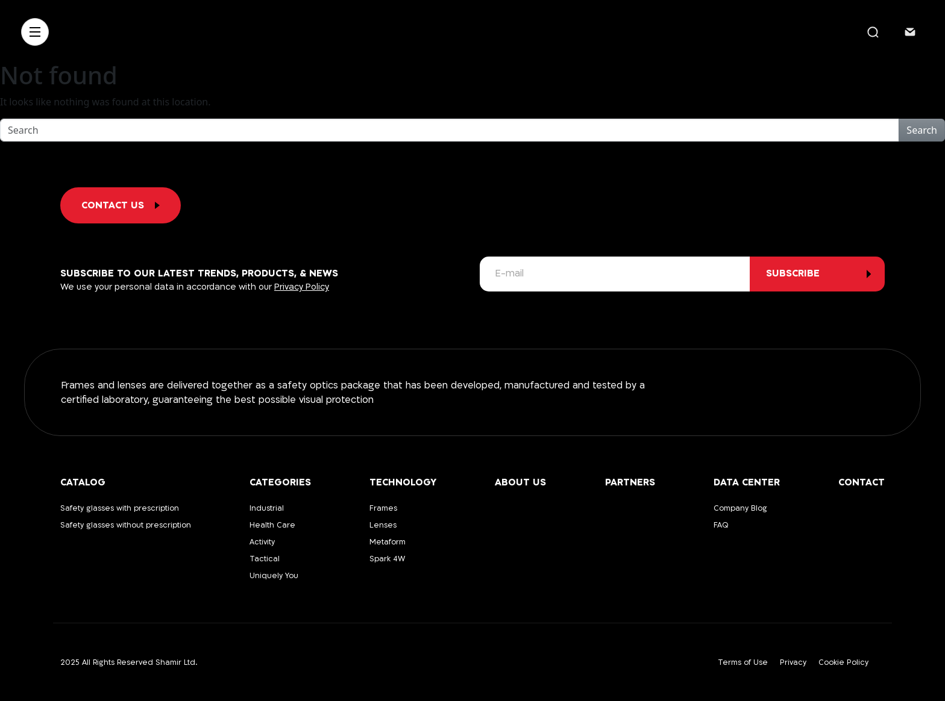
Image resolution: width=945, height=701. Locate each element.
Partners (630, 482)
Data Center (747, 482)
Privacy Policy (301, 287)
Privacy (793, 662)
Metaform (387, 542)
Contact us (120, 205)
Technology (402, 482)
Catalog (82, 482)
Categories (280, 482)
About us (520, 482)
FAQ (721, 525)
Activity (262, 542)
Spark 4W (387, 559)
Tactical (265, 559)
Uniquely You (274, 576)
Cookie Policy (843, 662)
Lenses (383, 525)
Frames (383, 508)
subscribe (793, 273)
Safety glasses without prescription (125, 525)
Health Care (272, 525)
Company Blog (740, 508)
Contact (861, 482)
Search (921, 130)
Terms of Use (743, 662)
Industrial (267, 508)
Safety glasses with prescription (119, 508)
